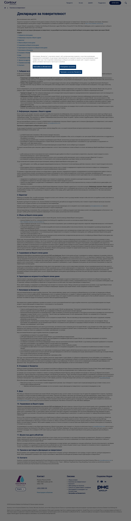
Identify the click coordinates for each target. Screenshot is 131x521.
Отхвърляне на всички (67, 66)
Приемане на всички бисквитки (70, 72)
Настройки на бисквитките (42, 66)
